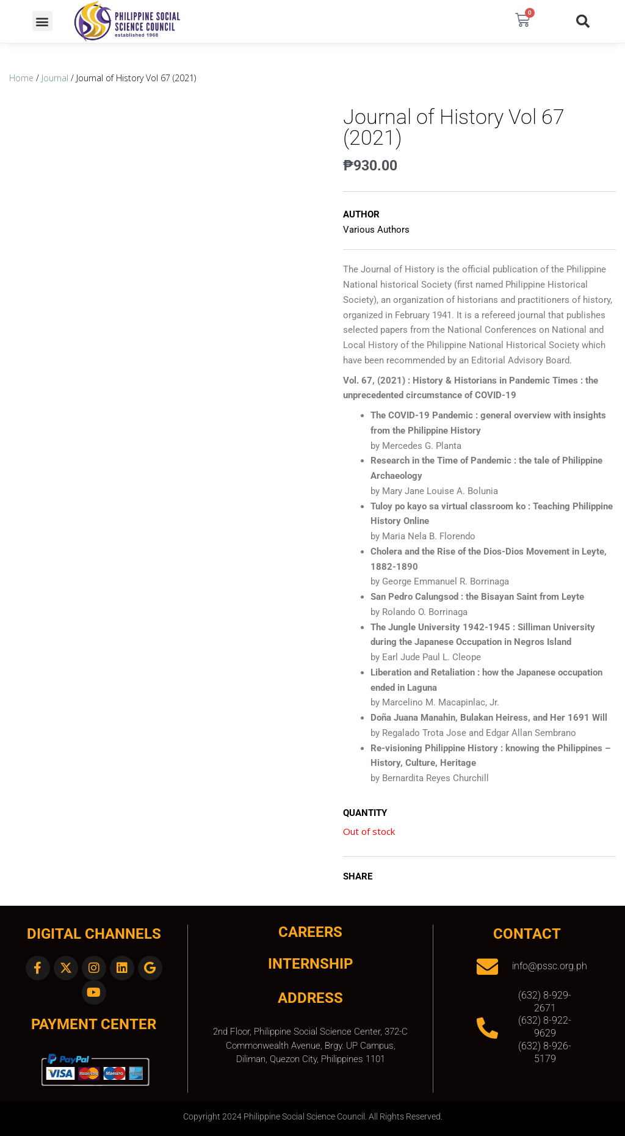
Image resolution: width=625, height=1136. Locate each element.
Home (21, 78)
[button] (42, 21)
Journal (55, 78)
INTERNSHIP (310, 963)
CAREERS (310, 932)
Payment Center (93, 1024)
